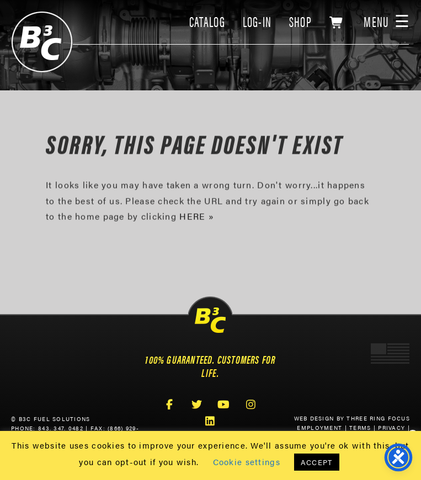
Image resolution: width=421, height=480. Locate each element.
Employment (319, 428)
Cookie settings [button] (246, 461)
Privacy (391, 428)
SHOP (300, 21)
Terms (360, 428)
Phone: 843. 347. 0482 (47, 428)
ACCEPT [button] (317, 462)
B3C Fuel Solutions (42, 42)
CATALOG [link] (207, 21)
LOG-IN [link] (257, 21)
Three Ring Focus (378, 418)
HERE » (196, 217)
